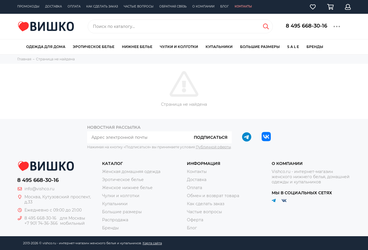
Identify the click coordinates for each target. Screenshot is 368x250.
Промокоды (28, 6)
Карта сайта (152, 243)
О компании (203, 6)
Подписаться (210, 137)
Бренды (314, 47)
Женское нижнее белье (127, 187)
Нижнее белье (137, 47)
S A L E (293, 47)
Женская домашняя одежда (131, 171)
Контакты (243, 6)
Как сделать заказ (102, 6)
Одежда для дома (45, 47)
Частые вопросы (139, 6)
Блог (224, 6)
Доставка (53, 6)
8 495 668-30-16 (306, 26)
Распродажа (115, 219)
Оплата (74, 6)
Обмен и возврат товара (213, 195)
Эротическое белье (93, 47)
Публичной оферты (213, 147)
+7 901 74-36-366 (41, 223)
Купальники (219, 47)
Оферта (195, 219)
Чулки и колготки (179, 47)
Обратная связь (173, 6)
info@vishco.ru (39, 188)
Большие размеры (260, 47)
